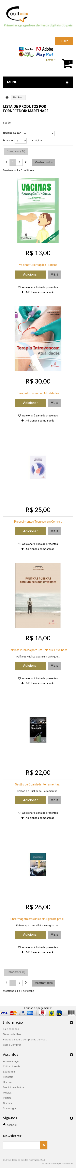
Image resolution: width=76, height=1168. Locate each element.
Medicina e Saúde (13, 1087)
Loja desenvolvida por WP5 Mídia (57, 1163)
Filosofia (8, 1076)
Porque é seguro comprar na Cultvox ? (25, 1039)
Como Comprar (12, 1044)
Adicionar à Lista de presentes (39, 287)
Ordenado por (12, 132)
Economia (9, 1071)
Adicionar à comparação (40, 292)
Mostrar (8, 140)
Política (7, 1097)
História (7, 1082)
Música (7, 1092)
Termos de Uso (12, 1034)
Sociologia (9, 1108)
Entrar (49, 59)
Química (8, 1103)
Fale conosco (11, 1029)
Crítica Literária (11, 1066)
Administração (11, 1061)
